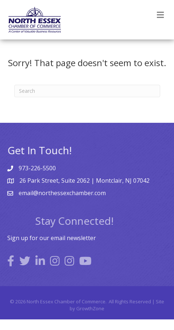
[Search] (87, 91)
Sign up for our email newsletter (51, 238)
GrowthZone (90, 308)
